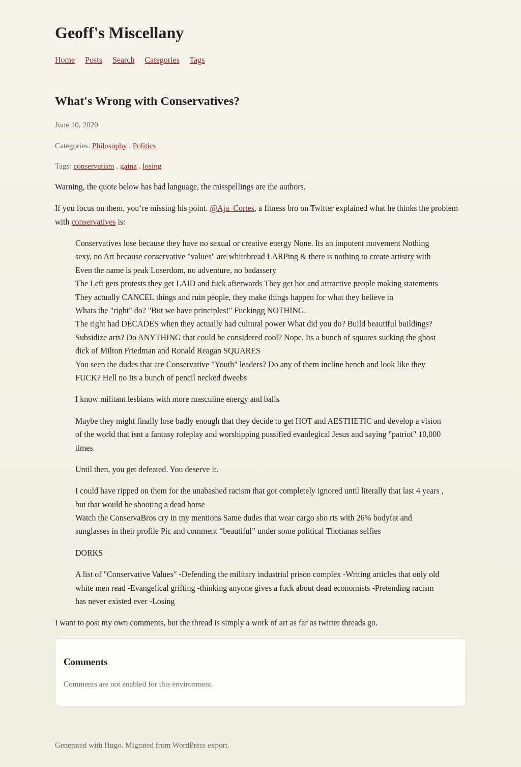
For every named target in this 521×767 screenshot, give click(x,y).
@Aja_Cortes (232, 208)
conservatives (93, 221)
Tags (197, 60)
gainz (128, 165)
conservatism (93, 165)
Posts (93, 60)
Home (65, 60)
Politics (144, 145)
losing (151, 165)
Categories (161, 60)
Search (123, 60)
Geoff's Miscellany (119, 32)
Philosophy (109, 145)
